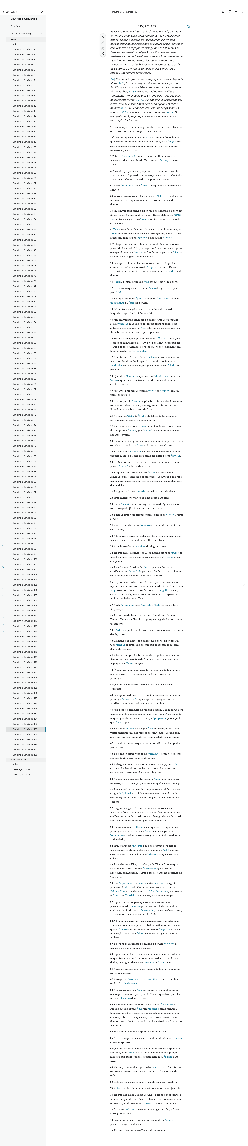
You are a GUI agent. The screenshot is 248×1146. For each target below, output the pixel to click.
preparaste (160, 719)
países (151, 474)
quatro (144, 220)
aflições (138, 828)
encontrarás (129, 701)
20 (3, 554)
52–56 (124, 114)
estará (136, 403)
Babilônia (126, 187)
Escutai (162, 340)
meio (152, 289)
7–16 (121, 85)
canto (116, 897)
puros (144, 187)
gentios (142, 239)
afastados (125, 999)
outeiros (145, 527)
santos (142, 885)
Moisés (151, 855)
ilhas (113, 235)
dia (139, 1010)
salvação (165, 162)
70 (3, 590)
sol (177, 766)
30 (3, 561)
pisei (157, 780)
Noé (166, 851)
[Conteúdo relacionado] (236, 14)
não (146, 283)
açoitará (169, 945)
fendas (120, 646)
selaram (130, 1111)
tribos (175, 554)
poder (168, 1058)
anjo (113, 592)
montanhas (117, 304)
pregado (145, 606)
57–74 (169, 114)
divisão (175, 457)
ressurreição (150, 870)
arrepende (134, 981)
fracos (123, 930)
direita (128, 889)
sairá (130, 417)
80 (3, 597)
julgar (171, 143)
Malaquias (167, 1006)
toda (157, 606)
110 (2, 619)
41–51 (124, 110)
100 (2, 612)
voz (143, 428)
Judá (139, 300)
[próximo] (244, 576)
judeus (167, 239)
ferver (130, 665)
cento (114, 382)
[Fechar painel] (42, 13)
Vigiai (117, 283)
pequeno (164, 930)
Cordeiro (132, 377)
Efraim (170, 516)
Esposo (151, 268)
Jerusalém (162, 300)
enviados (149, 964)
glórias (135, 907)
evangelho (162, 592)
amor (149, 832)
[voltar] (3, 13)
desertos (126, 506)
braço (131, 1054)
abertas (158, 885)
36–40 (139, 102)
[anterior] (50, 576)
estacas (138, 254)
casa (131, 304)
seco (155, 1069)
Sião (176, 254)
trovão (132, 432)
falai (160, 197)
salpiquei (125, 795)
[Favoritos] (230, 14)
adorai (120, 632)
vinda (171, 367)
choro (169, 1121)
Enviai (116, 231)
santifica (152, 981)
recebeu (176, 1039)
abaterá (147, 432)
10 (3, 547)
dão (139, 991)
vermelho (154, 755)
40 (3, 568)
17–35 (132, 93)
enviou (150, 359)
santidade (135, 573)
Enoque (137, 847)
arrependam (139, 352)
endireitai (116, 367)
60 (3, 583)
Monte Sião (160, 377)
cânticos (140, 548)
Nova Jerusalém (158, 893)
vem (151, 730)
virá (148, 139)
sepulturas (125, 885)
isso (118, 1090)
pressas (123, 325)
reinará (123, 468)
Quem (130, 730)
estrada (140, 493)
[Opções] (242, 14)
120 (2, 626)
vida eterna (131, 985)
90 (3, 604)
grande (169, 273)
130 (2, 633)
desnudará (128, 158)
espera (119, 724)
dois (140, 935)
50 (3, 576)
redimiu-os (117, 837)
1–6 (112, 81)
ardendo (153, 1010)
